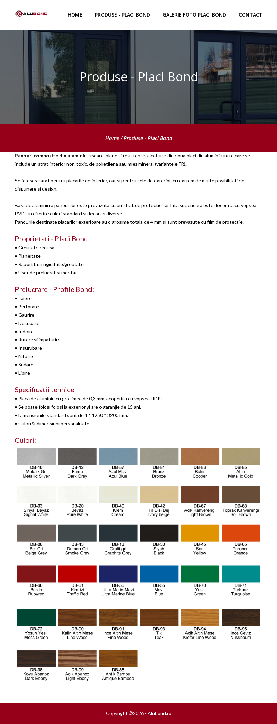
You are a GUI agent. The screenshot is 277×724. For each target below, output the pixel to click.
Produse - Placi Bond (122, 14)
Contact (251, 14)
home (112, 138)
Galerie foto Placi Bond (194, 14)
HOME (75, 14)
